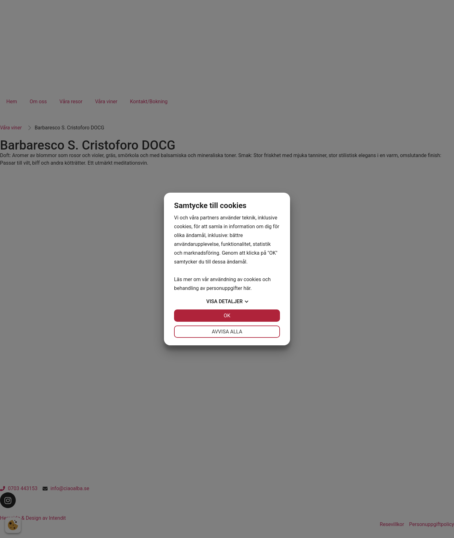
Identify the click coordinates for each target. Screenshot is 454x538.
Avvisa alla (227, 332)
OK (227, 316)
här (246, 288)
